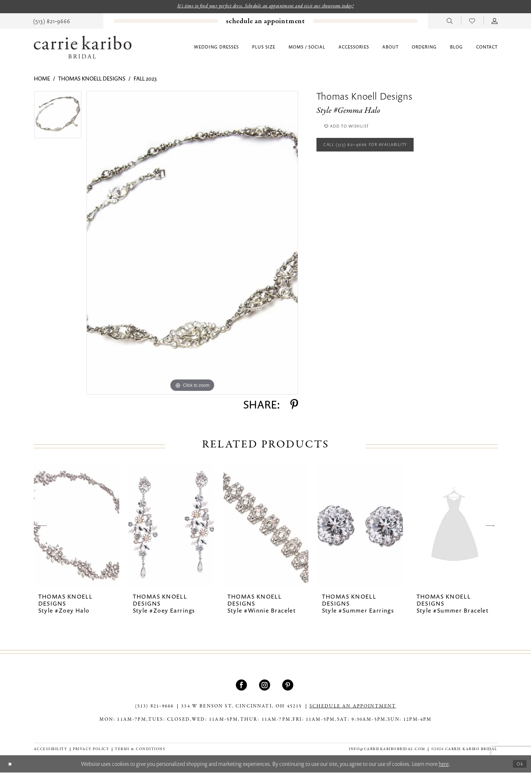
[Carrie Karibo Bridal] (82, 48)
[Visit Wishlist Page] (472, 22)
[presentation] (76, 527)
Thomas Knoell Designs (91, 79)
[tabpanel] (58, 118)
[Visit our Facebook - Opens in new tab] (242, 686)
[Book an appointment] (265, 22)
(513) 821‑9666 (154, 708)
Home (42, 79)
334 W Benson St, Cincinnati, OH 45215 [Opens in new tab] (241, 708)
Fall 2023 (145, 79)
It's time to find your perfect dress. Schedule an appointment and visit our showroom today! (265, 7)
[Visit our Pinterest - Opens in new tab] (288, 686)
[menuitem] (52, 22)
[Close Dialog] (11, 765)
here (444, 765)
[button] (495, 22)
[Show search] (450, 22)
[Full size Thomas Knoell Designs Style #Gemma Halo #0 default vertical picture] (192, 244)
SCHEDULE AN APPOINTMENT (352, 708)
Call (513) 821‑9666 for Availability (377, 152)
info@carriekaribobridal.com (387, 750)
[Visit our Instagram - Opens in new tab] (265, 686)
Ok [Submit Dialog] (519, 764)
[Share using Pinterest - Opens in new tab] (294, 405)
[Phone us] (52, 22)
